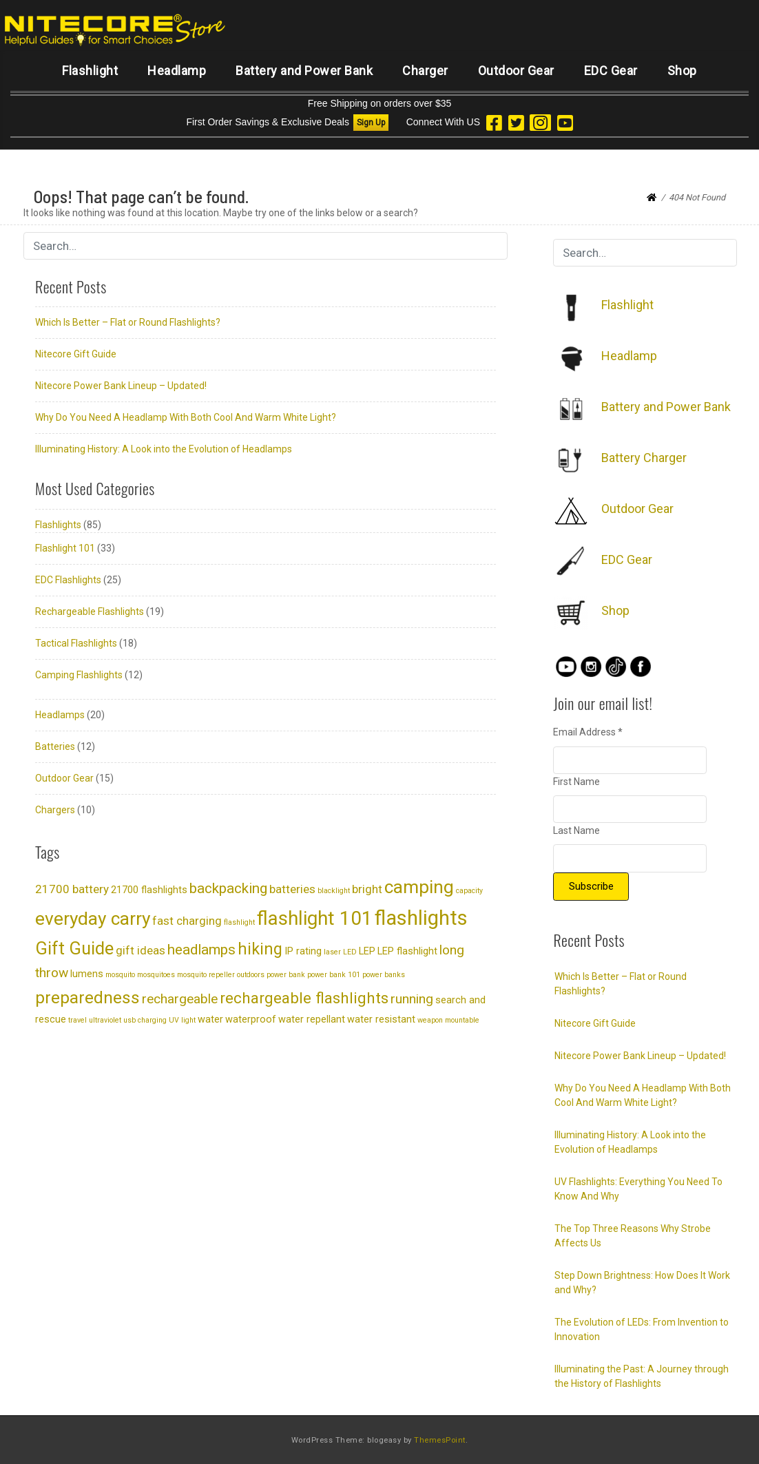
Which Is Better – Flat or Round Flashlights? (127, 322)
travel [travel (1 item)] (77, 1020)
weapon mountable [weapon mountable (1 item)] (448, 1020)
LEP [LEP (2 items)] (367, 951)
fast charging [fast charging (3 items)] (187, 921)
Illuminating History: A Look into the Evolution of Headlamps (163, 448)
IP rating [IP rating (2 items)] (303, 951)
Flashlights (58, 524)
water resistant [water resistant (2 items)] (381, 1019)
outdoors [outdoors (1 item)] (250, 974)
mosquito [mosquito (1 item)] (120, 974)
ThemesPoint (440, 1440)
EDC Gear (611, 70)
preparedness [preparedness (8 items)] (87, 997)
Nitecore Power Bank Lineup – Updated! (121, 385)
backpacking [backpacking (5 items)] (228, 888)
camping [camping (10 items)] (419, 887)
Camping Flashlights (79, 674)
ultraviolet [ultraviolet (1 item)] (105, 1020)
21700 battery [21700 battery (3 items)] (72, 889)
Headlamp (176, 70)
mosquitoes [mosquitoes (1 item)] (156, 974)
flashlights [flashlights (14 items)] (421, 918)
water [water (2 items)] (210, 1019)
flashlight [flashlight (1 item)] (239, 922)
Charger (425, 70)
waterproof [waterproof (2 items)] (250, 1019)
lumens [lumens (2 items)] (86, 974)
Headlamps (60, 714)
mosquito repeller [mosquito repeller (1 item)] (206, 974)
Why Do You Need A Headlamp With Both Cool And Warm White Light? (185, 417)
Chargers (55, 809)
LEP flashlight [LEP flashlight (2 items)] (407, 951)
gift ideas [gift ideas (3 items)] (140, 950)
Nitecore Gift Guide (75, 353)
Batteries (55, 746)
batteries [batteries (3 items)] (292, 889)
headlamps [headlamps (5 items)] (201, 949)
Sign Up (371, 122)
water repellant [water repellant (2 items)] (311, 1019)
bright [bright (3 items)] (367, 889)
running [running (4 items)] (412, 999)
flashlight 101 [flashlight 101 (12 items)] (315, 918)
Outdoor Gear (516, 70)
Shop (682, 70)
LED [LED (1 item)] (350, 952)
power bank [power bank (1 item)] (286, 974)
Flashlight (90, 70)
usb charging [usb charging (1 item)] (145, 1020)
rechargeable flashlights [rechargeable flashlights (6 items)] (304, 998)
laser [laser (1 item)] (332, 952)
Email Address (588, 732)
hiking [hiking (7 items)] (260, 949)
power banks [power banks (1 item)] (383, 974)
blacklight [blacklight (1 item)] (334, 890)
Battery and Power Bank (304, 70)
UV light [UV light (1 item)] (182, 1020)
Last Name (576, 830)
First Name (576, 781)
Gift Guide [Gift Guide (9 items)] (74, 948)
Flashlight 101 (65, 548)
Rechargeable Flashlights (89, 611)
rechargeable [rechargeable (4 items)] (180, 999)
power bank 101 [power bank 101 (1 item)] (333, 974)
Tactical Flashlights (76, 643)
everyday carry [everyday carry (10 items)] (92, 918)
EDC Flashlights (68, 579)
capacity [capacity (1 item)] (469, 890)
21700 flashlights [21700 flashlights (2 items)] (149, 890)
